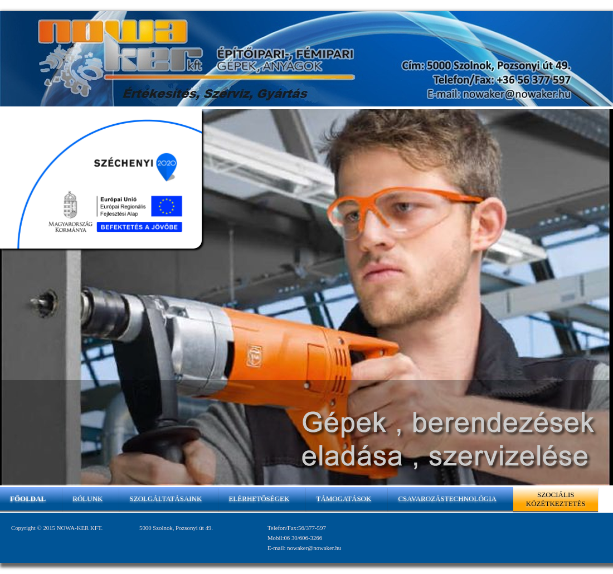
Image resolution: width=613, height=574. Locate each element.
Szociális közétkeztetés (556, 499)
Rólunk (87, 498)
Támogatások (343, 498)
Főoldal (28, 498)
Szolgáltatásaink (165, 498)
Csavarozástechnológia (447, 498)
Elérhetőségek (258, 498)
